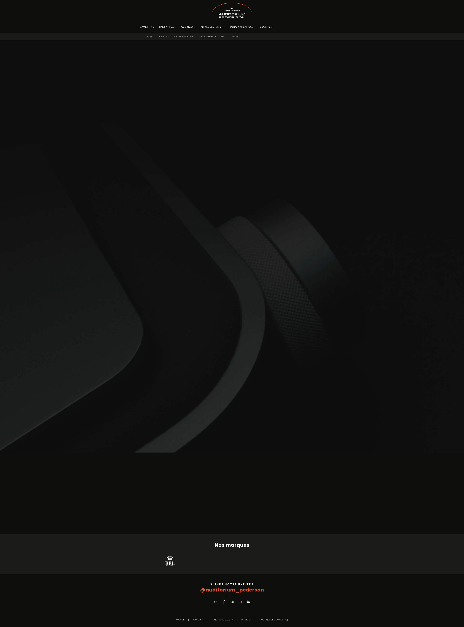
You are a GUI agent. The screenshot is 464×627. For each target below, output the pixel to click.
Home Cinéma (166, 27)
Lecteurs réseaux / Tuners (212, 36)
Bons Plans (187, 27)
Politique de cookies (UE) (274, 620)
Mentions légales (223, 620)
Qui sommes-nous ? (211, 27)
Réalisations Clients (241, 27)
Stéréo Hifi (146, 27)
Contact (246, 620)
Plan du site (199, 620)
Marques (265, 27)
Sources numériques (184, 36)
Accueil (149, 36)
